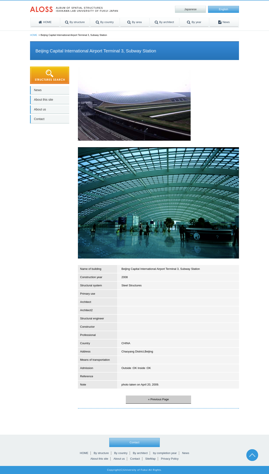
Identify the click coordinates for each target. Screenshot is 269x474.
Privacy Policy (170, 458)
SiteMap (150, 458)
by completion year (165, 453)
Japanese (190, 9)
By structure (101, 453)
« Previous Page (158, 399)
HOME (33, 35)
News (38, 90)
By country (120, 453)
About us (40, 109)
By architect (140, 453)
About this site (43, 99)
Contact (39, 119)
